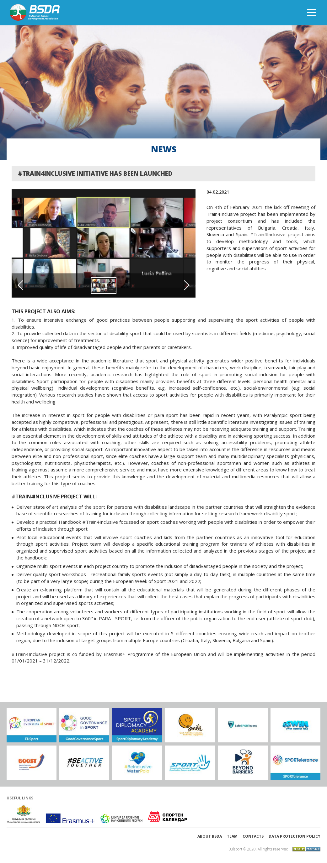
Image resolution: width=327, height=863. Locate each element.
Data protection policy (294, 836)
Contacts (253, 836)
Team (232, 836)
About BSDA (209, 836)
